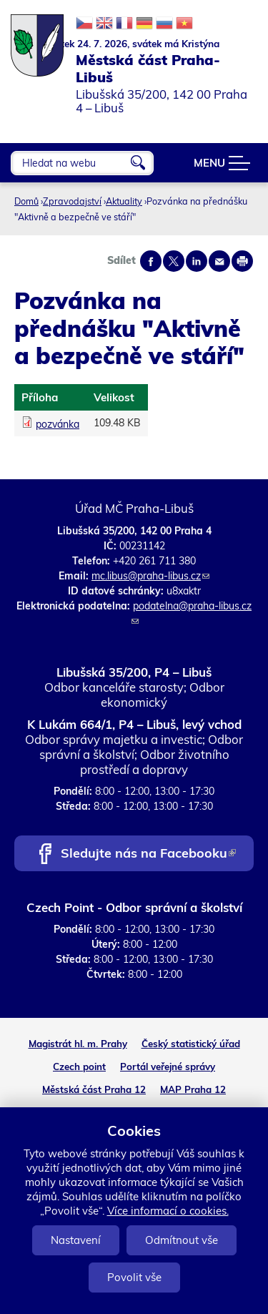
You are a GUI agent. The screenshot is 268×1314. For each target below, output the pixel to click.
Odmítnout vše (181, 1240)
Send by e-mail (219, 261)
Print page (242, 261)
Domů (26, 201)
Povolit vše (134, 1277)
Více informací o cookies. (168, 1210)
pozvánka (57, 424)
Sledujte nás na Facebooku (148, 854)
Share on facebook (151, 261)
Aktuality (124, 201)
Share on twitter (173, 261)
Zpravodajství (72, 201)
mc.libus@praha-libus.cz (150, 575)
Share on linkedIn (196, 261)
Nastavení (76, 1240)
